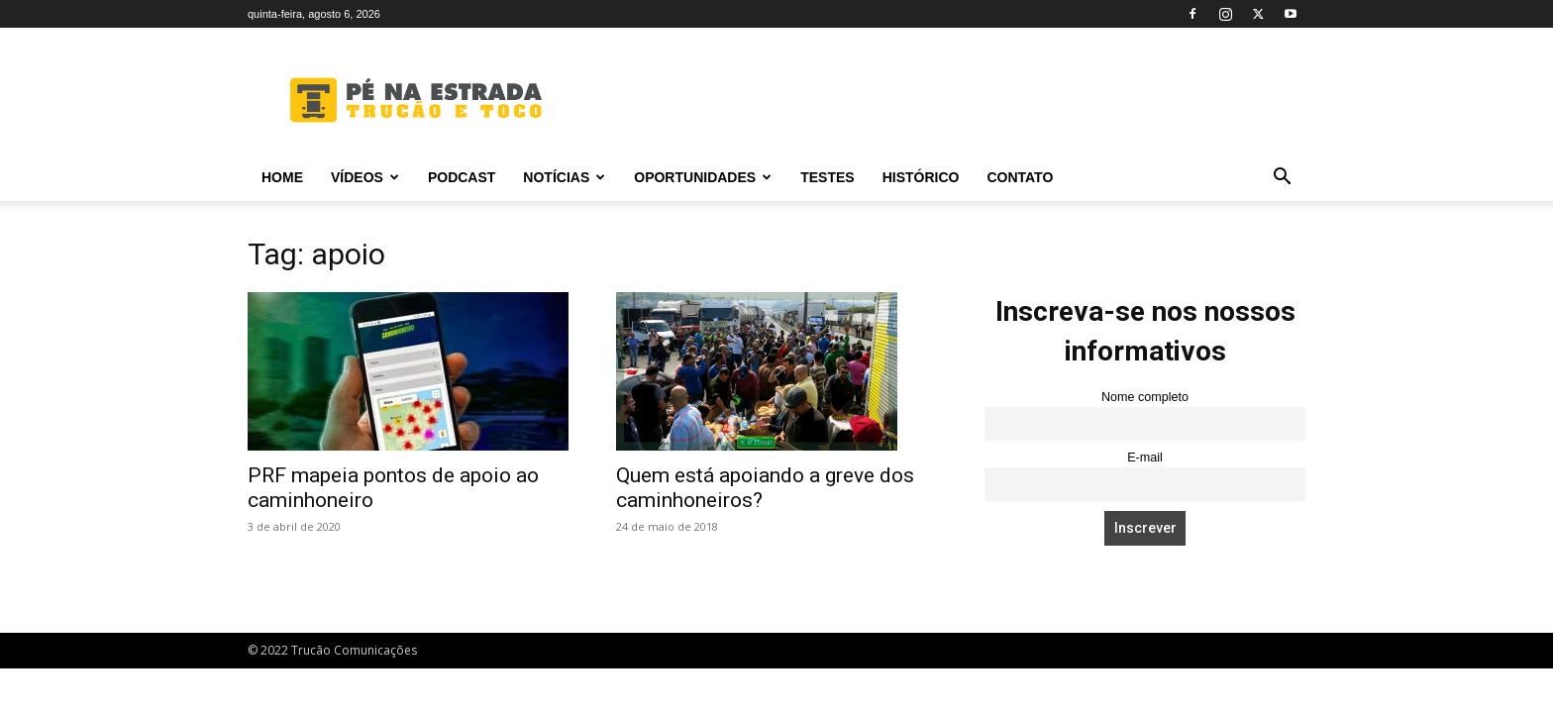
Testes (827, 177)
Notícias (564, 177)
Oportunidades (703, 177)
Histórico (921, 177)
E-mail (1145, 457)
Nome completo (1145, 397)
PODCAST (461, 177)
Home (282, 177)
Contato (1019, 177)
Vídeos (365, 177)
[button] (1281, 178)
